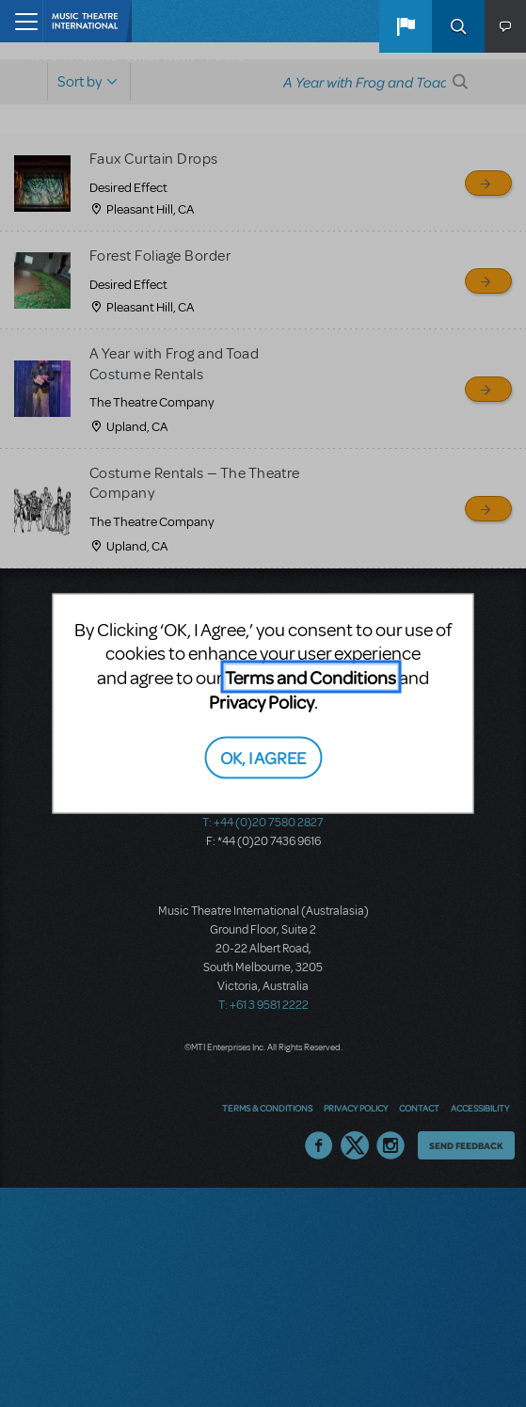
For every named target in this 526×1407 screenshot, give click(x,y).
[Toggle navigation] (21, 21)
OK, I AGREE (263, 756)
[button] (405, 26)
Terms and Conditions (310, 677)
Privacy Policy (261, 701)
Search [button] (458, 26)
